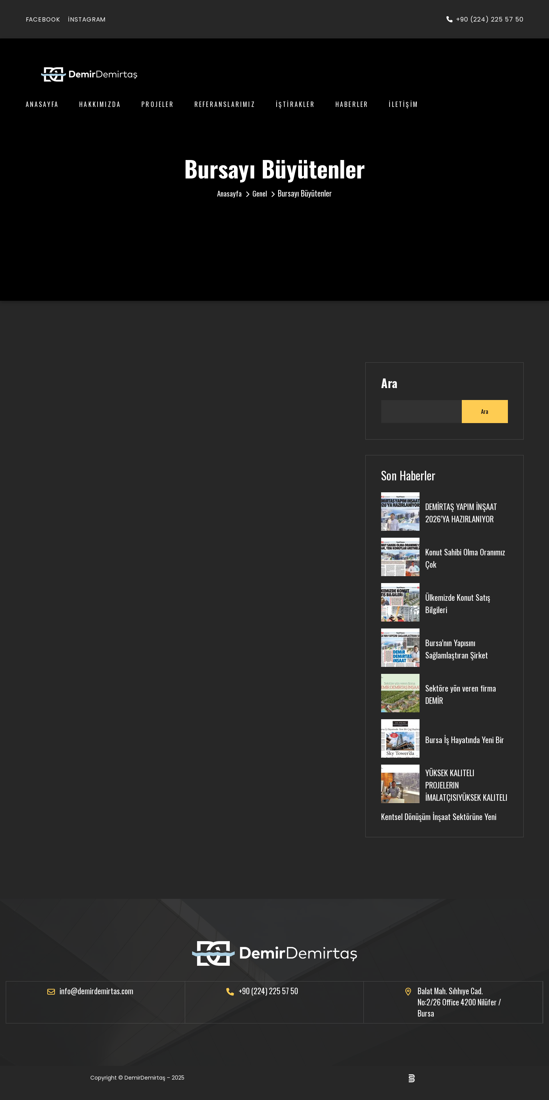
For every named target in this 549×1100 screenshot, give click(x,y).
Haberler (352, 104)
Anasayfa (42, 104)
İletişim (403, 104)
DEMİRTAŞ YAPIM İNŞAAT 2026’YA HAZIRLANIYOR (463, 511)
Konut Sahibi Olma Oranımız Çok (452, 557)
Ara (389, 383)
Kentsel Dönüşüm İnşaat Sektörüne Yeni (441, 825)
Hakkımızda (100, 104)
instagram (89, 19)
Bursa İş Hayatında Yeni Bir (466, 738)
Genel (261, 193)
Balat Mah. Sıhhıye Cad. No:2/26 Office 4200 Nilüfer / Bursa (458, 1012)
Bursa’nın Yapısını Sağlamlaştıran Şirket (458, 647)
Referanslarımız (224, 104)
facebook (44, 19)
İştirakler (295, 104)
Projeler (157, 104)
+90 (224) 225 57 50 (484, 19)
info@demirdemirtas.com (97, 1000)
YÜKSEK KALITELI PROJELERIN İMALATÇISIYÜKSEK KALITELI (455, 788)
